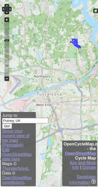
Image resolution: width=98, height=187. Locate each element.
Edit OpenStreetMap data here (17, 154)
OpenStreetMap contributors (17, 180)
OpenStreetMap (80, 153)
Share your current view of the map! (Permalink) (15, 138)
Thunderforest (15, 168)
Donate (89, 167)
